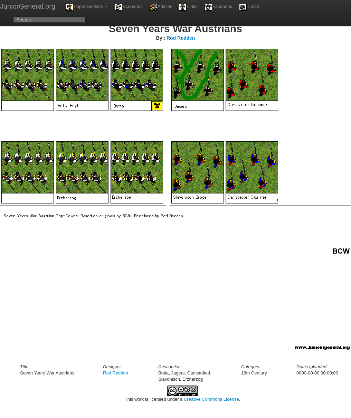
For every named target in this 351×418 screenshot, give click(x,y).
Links (188, 7)
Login (249, 7)
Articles (161, 7)
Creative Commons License (211, 399)
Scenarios (129, 7)
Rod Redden (181, 38)
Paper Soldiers (87, 7)
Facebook (218, 7)
